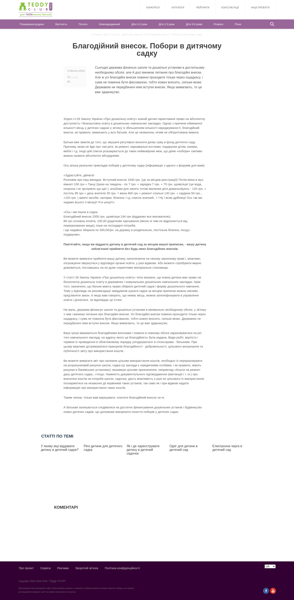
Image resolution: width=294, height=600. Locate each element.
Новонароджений (109, 24)
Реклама (63, 568)
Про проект (26, 568)
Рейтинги (202, 7)
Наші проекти (260, 7)
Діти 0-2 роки (139, 24)
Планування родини (32, 24)
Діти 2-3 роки (166, 24)
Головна (97, 34)
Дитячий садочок (132, 34)
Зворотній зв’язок (86, 568)
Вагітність (61, 24)
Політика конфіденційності (122, 568)
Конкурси (153, 7)
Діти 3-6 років (194, 24)
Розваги (218, 24)
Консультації (230, 7)
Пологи (83, 24)
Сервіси (45, 568)
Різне (238, 24)
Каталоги (178, 7)
